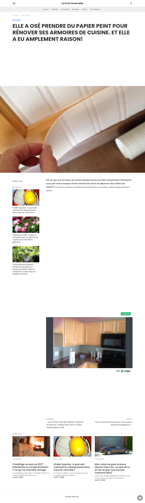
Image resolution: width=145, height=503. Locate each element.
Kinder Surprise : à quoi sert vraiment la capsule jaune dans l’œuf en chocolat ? (24, 210)
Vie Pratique (95, 9)
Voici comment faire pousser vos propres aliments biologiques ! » (113, 423)
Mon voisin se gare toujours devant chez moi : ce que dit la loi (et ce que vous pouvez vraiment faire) (112, 468)
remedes (55, 9)
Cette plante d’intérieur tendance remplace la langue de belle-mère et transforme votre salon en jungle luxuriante (24, 269)
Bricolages (65, 9)
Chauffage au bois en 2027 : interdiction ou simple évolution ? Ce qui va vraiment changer (30, 467)
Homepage (15, 15)
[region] (72, 61)
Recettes (75, 9)
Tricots (84, 9)
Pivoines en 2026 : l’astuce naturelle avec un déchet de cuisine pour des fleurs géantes (25, 238)
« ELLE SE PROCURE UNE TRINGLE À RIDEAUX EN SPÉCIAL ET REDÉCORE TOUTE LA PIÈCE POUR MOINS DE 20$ (65, 425)
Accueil (46, 9)
